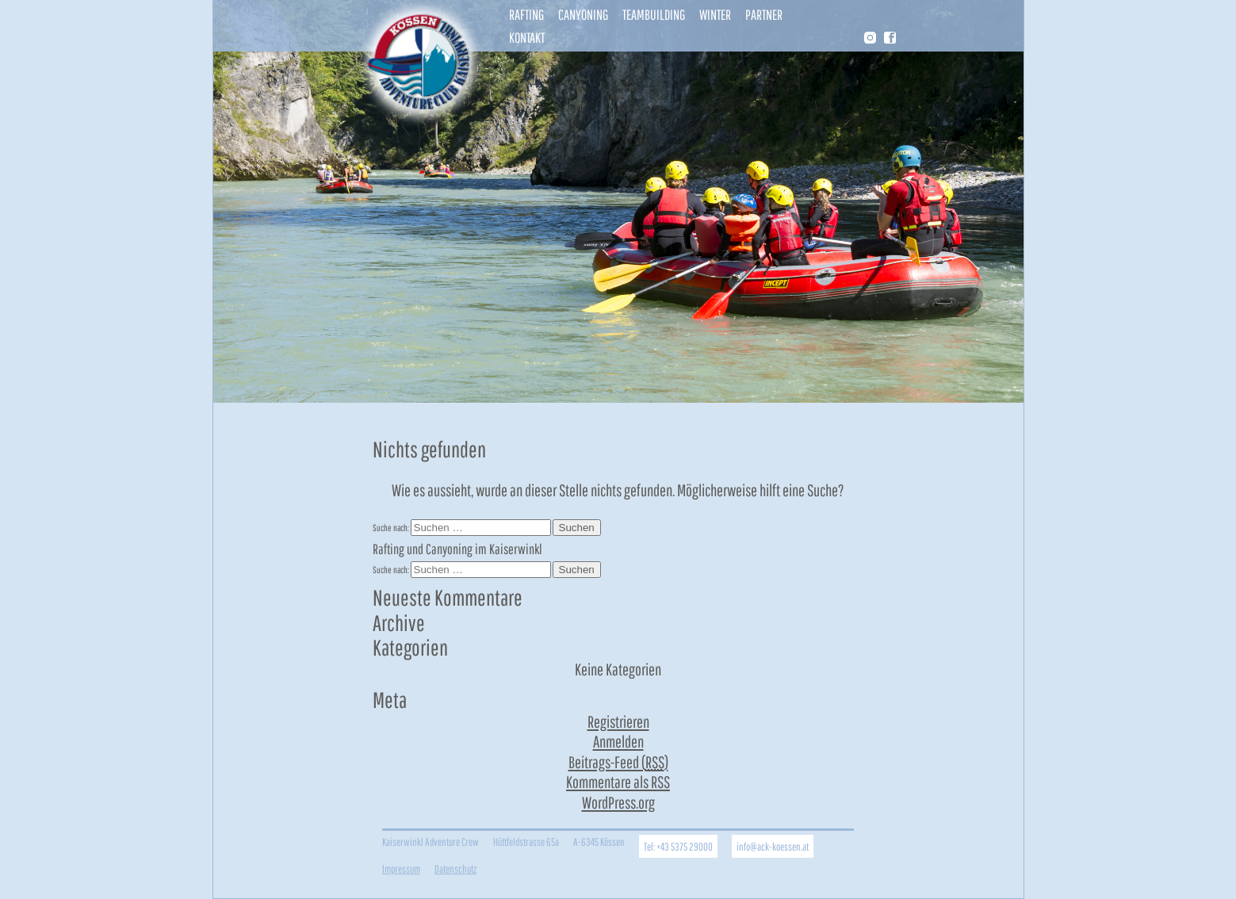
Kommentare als (618, 781)
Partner (764, 14)
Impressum (401, 868)
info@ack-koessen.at (773, 846)
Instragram (869, 39)
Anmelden (618, 741)
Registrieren (618, 721)
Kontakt (527, 37)
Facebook (890, 38)
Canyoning (583, 14)
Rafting (526, 14)
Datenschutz (455, 868)
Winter (715, 14)
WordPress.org (618, 802)
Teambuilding (653, 14)
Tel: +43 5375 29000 (678, 846)
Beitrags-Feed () (618, 761)
